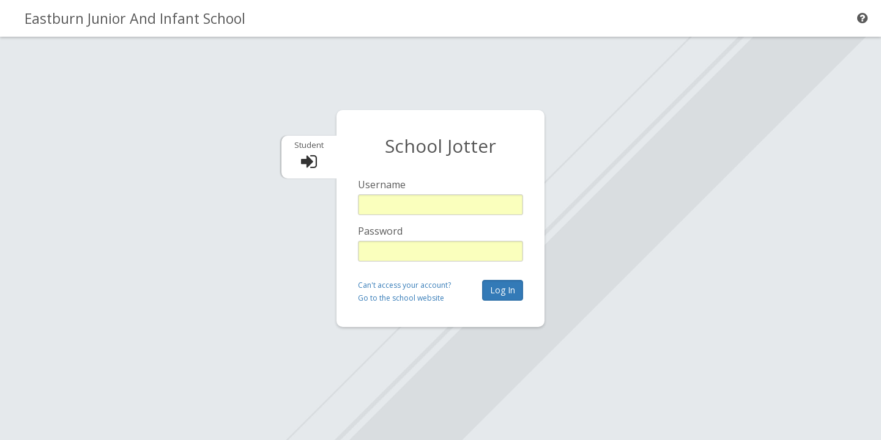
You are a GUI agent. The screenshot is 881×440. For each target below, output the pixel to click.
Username (382, 184)
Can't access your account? (404, 285)
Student (309, 144)
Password (380, 231)
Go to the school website (401, 298)
